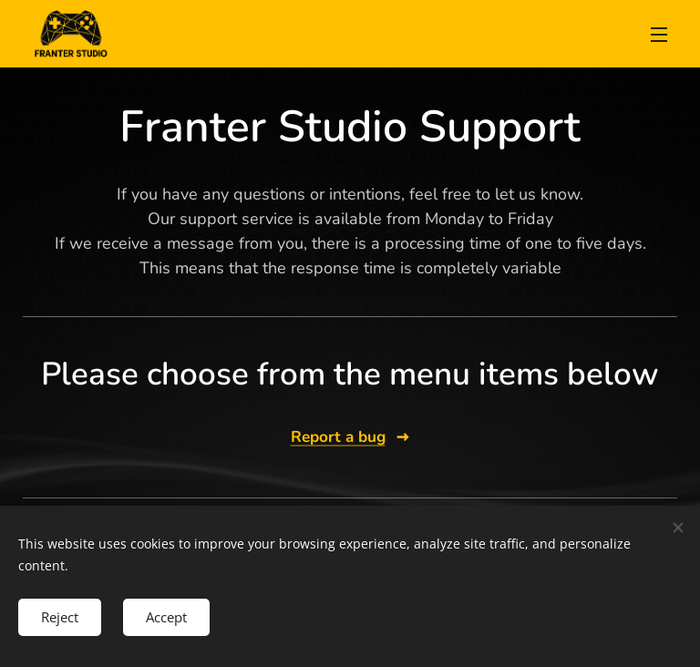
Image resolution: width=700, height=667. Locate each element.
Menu (659, 35)
